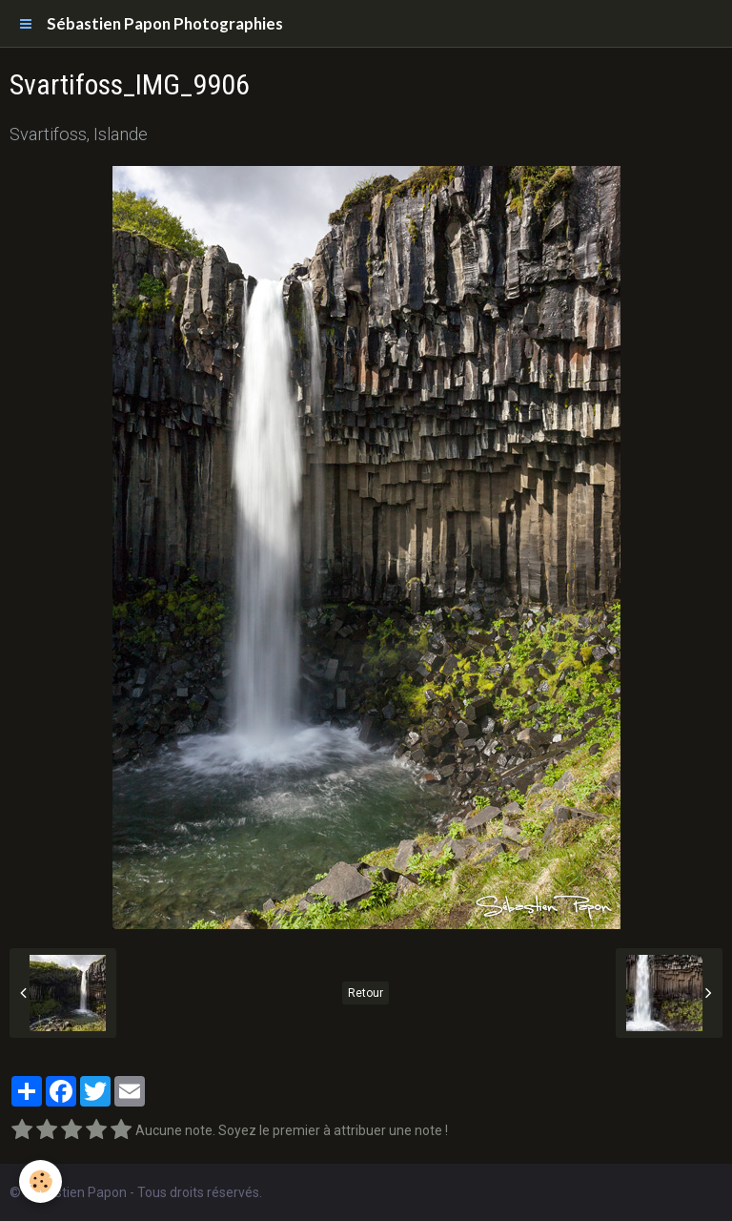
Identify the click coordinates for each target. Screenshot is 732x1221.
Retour (365, 993)
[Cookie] (40, 1181)
